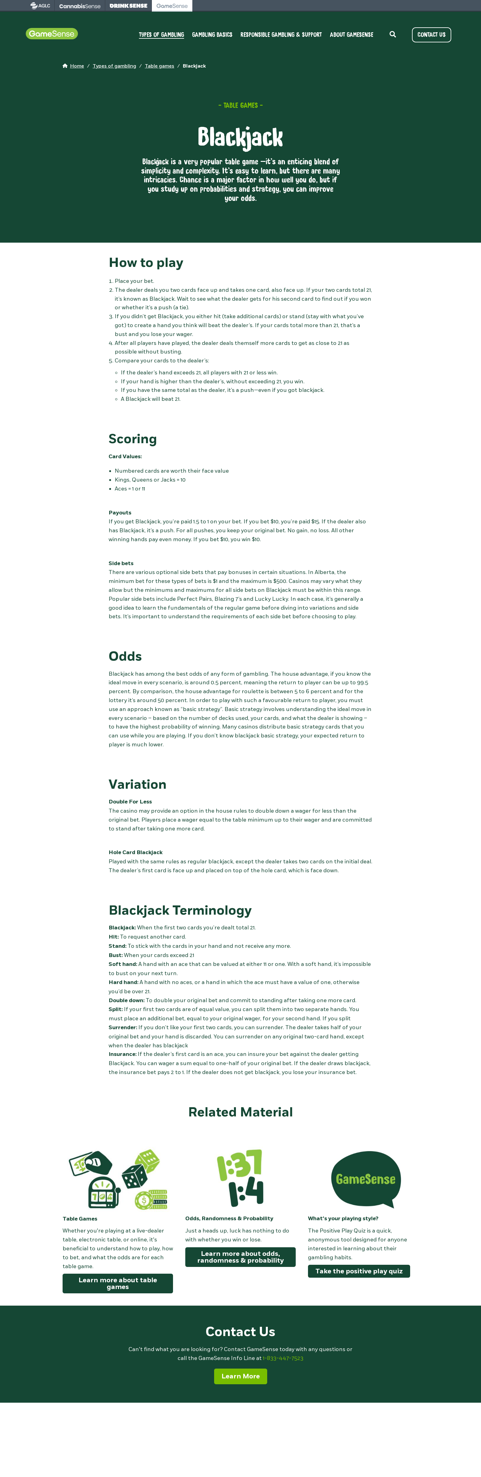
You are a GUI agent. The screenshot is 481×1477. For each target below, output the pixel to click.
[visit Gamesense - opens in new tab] (172, 6)
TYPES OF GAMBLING (161, 35)
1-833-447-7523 (283, 1358)
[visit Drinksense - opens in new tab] (128, 6)
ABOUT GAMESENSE (351, 35)
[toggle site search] (392, 34)
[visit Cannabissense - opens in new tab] (80, 6)
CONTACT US (432, 34)
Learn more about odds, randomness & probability (240, 1257)
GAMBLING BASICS (212, 35)
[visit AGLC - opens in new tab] (40, 6)
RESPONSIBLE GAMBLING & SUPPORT (281, 35)
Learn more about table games (118, 1283)
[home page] (73, 66)
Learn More (240, 1376)
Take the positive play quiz (359, 1271)
